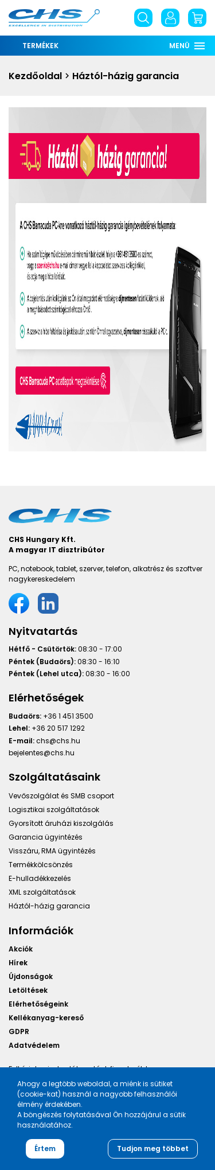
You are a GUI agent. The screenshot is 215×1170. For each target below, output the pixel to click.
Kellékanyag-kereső (46, 1018)
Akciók (21, 949)
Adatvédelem (34, 1045)
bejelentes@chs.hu (42, 753)
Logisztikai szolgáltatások (54, 809)
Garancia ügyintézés (46, 837)
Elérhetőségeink (38, 1004)
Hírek (18, 963)
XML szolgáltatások (42, 892)
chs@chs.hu (58, 741)
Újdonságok (31, 976)
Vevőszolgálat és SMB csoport (61, 796)
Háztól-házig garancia (49, 906)
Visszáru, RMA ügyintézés (52, 851)
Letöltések (28, 990)
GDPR (19, 1031)
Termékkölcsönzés (41, 864)
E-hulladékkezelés (40, 878)
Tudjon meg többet (153, 1148)
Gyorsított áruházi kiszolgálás (61, 823)
